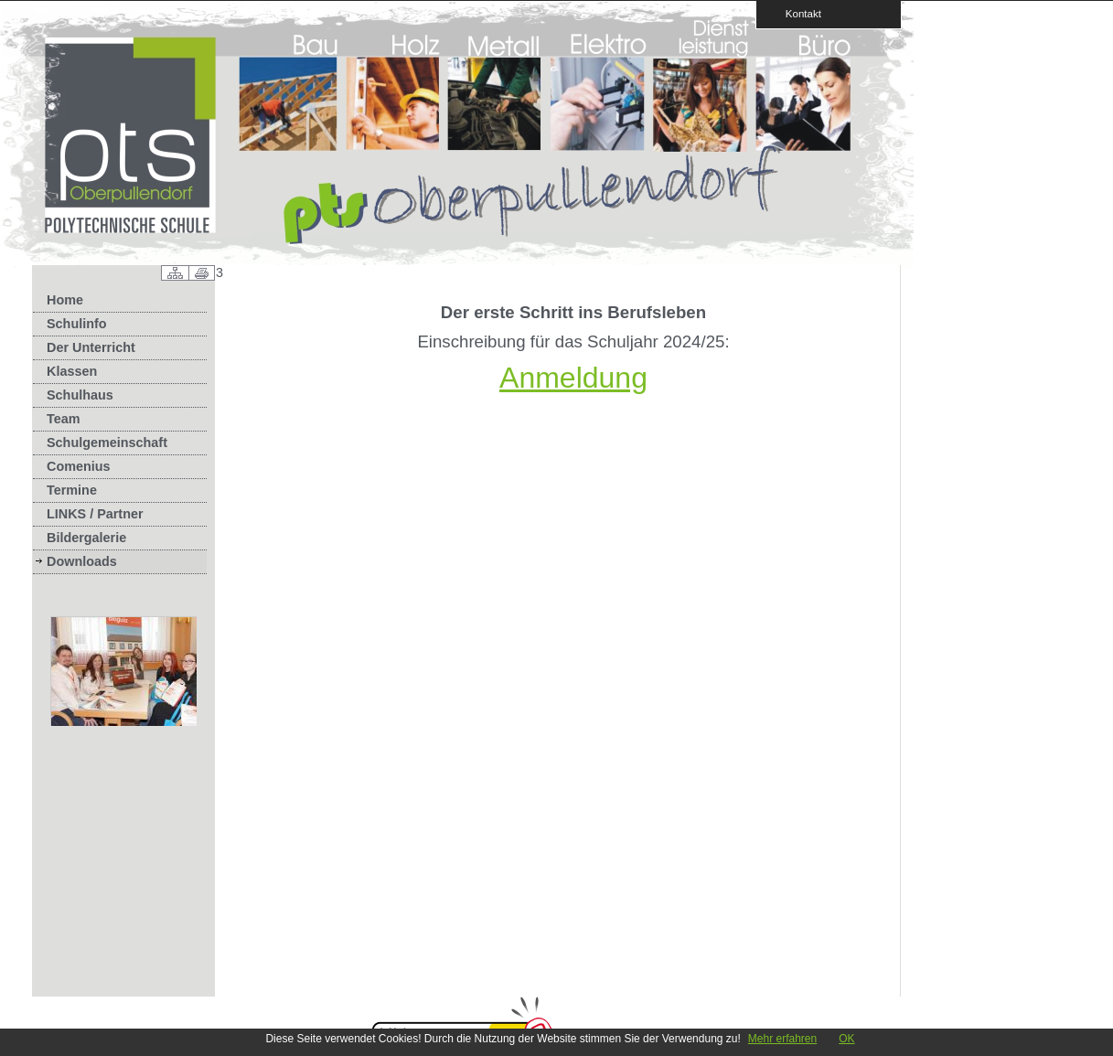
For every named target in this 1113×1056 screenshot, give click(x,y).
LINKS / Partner (95, 514)
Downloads (82, 561)
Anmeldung (573, 377)
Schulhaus (80, 395)
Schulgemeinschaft (107, 442)
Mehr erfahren (782, 1038)
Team (63, 418)
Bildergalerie (86, 537)
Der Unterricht (91, 347)
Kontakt (797, 13)
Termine (72, 490)
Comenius (79, 466)
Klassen (72, 371)
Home (65, 300)
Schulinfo (77, 323)
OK (846, 1038)
